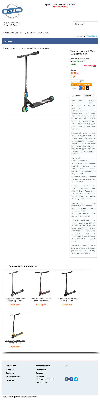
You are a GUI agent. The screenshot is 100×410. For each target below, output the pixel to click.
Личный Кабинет (43, 366)
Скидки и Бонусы (28, 33)
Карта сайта (41, 369)
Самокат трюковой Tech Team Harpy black (15, 300)
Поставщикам (41, 383)
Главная (6, 48)
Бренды (39, 373)
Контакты (10, 369)
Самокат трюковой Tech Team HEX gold (15, 342)
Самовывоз (43, 33)
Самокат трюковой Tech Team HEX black (67, 300)
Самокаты (14, 48)
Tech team (85, 59)
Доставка (15, 33)
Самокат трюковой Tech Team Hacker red (41, 300)
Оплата (6, 33)
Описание (76, 96)
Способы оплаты (13, 377)
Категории (8, 41)
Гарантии (10, 380)
